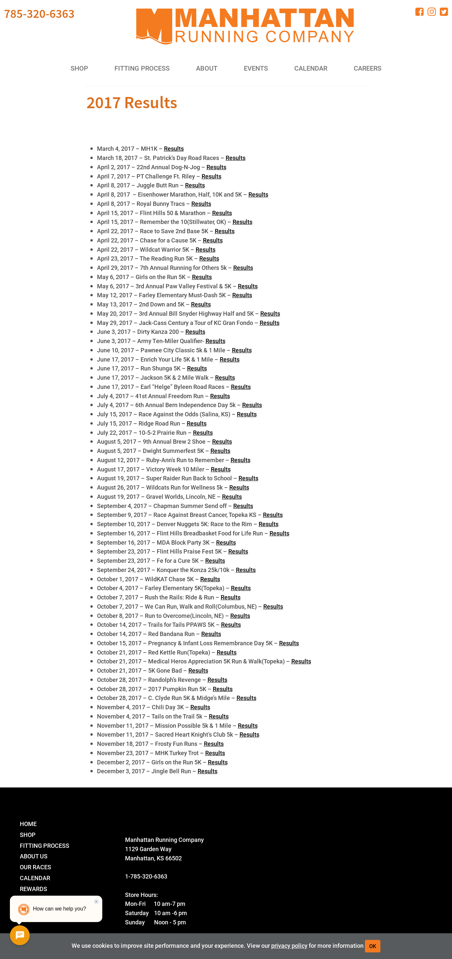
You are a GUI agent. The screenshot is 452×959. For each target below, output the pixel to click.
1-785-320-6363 (146, 876)
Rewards (33, 888)
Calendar (310, 68)
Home (28, 823)
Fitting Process (142, 68)
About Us (34, 856)
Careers (367, 68)
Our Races (35, 867)
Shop (79, 68)
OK (372, 946)
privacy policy (289, 945)
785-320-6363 (39, 13)
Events (256, 68)
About (206, 68)
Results (174, 148)
